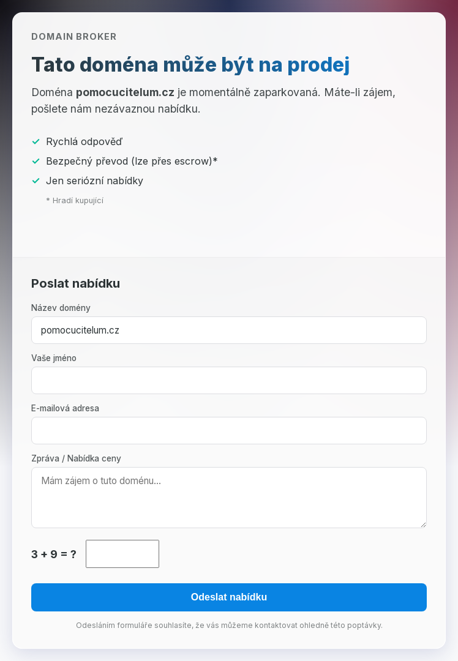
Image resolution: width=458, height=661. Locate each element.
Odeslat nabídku (229, 597)
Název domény (61, 308)
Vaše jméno (54, 358)
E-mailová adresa (65, 408)
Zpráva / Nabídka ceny (76, 458)
